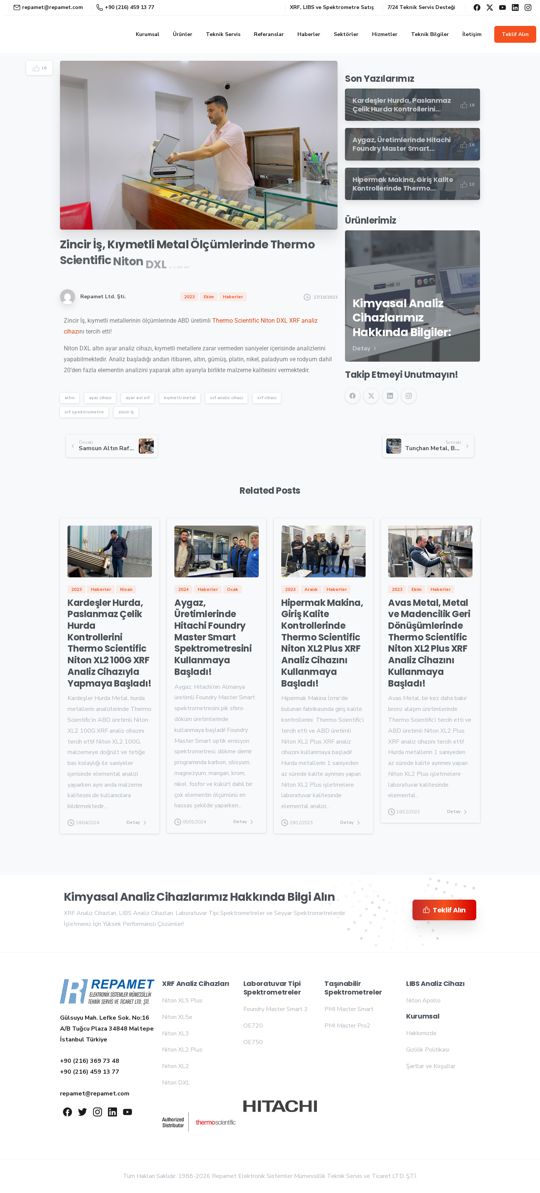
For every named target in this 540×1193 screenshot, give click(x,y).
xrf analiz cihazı (226, 398)
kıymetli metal (180, 398)
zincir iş (126, 412)
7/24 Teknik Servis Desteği (421, 8)
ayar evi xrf (138, 398)
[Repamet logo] (107, 992)
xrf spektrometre (84, 412)
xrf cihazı (266, 398)
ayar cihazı (100, 398)
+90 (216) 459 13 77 (125, 7)
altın (69, 398)
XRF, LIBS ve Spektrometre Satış (332, 8)
